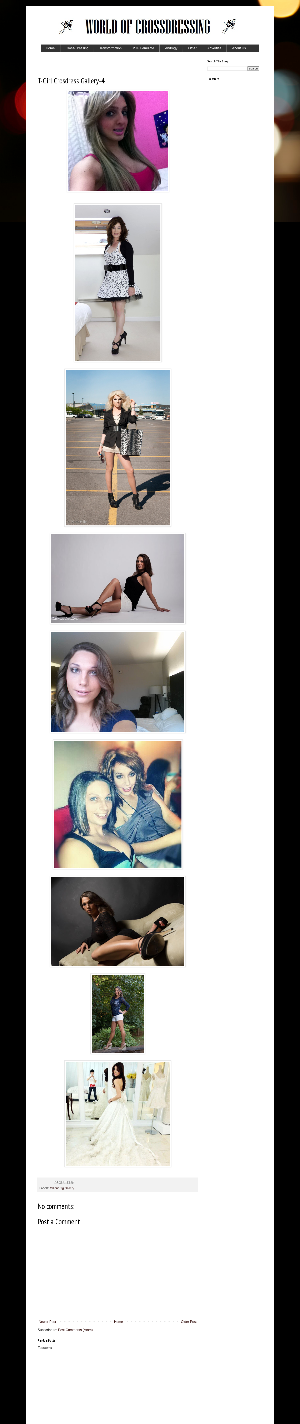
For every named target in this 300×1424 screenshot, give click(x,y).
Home (118, 1322)
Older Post (189, 1322)
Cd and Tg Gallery (62, 1188)
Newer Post (47, 1322)
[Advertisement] (118, 1379)
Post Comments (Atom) (75, 1330)
